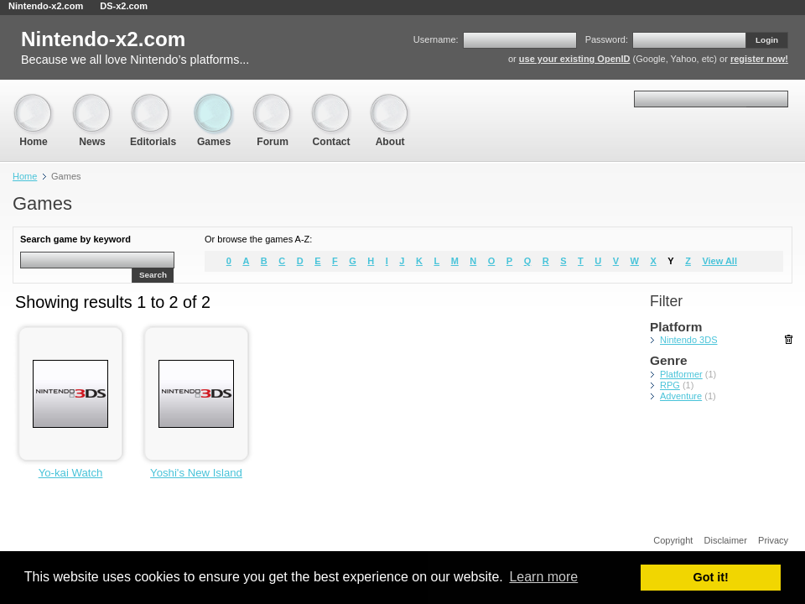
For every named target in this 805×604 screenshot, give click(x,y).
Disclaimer (725, 540)
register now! (759, 59)
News (92, 101)
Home (34, 101)
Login (767, 39)
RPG (670, 385)
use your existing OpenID (575, 59)
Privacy (773, 540)
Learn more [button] (543, 577)
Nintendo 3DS (689, 340)
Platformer (681, 374)
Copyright (673, 540)
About (390, 101)
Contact (331, 101)
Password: (606, 39)
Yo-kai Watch (71, 472)
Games (214, 101)
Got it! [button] (711, 577)
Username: (436, 39)
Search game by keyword (75, 239)
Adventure (681, 396)
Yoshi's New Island (196, 472)
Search (153, 274)
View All (719, 261)
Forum (272, 101)
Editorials (153, 101)
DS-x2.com (124, 6)
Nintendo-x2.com (45, 6)
